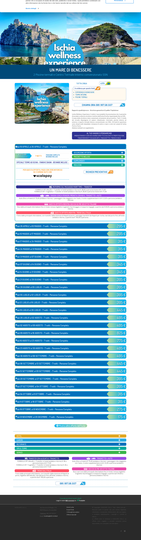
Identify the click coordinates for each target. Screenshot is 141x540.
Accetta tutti (119, 5)
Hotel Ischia (70, 507)
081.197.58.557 (68, 483)
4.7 (102, 83)
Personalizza (119, 11)
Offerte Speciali (71, 514)
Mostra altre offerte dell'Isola (70, 425)
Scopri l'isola (70, 509)
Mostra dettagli (31, 19)
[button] (19, 103)
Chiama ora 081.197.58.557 (97, 104)
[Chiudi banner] (138, 3)
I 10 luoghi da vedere (72, 512)
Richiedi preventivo (96, 172)
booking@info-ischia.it (51, 516)
